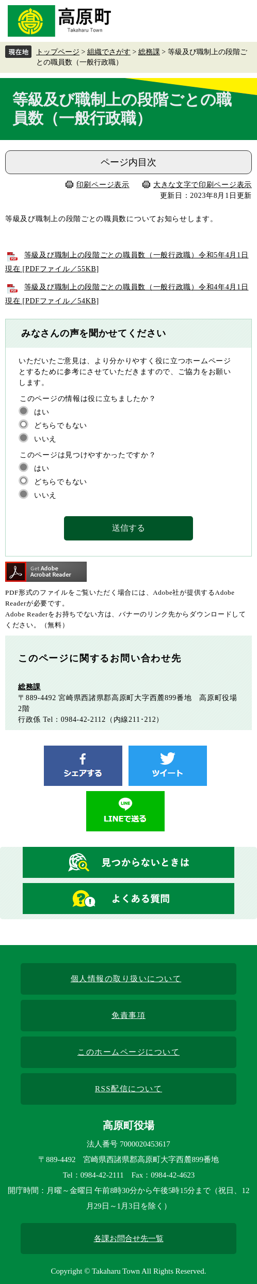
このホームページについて (128, 1052)
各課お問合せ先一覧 (129, 1238)
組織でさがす (109, 52)
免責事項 (128, 1015)
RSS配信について (128, 1089)
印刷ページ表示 (103, 185)
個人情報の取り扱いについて (126, 978)
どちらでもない (60, 425)
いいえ (45, 439)
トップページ (57, 52)
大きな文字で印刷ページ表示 (202, 185)
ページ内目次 (128, 162)
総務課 (149, 52)
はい (41, 412)
